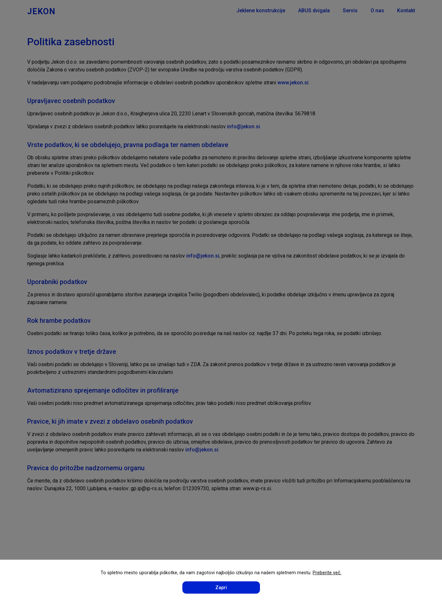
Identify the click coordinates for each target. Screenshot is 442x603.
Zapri (221, 587)
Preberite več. (327, 573)
